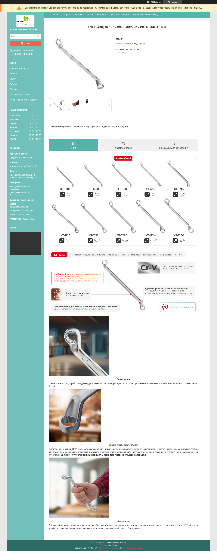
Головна (54, 14)
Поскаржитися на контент (109, 548)
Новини (14, 73)
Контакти (101, 14)
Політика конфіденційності (132, 548)
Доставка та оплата (20, 94)
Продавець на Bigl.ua (108, 545)
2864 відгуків (156, 2)
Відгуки (13, 89)
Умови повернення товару (23, 99)
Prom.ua (122, 543)
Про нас (14, 84)
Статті (13, 79)
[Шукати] (37, 36)
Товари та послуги (19, 68)
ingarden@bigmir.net (19, 206)
